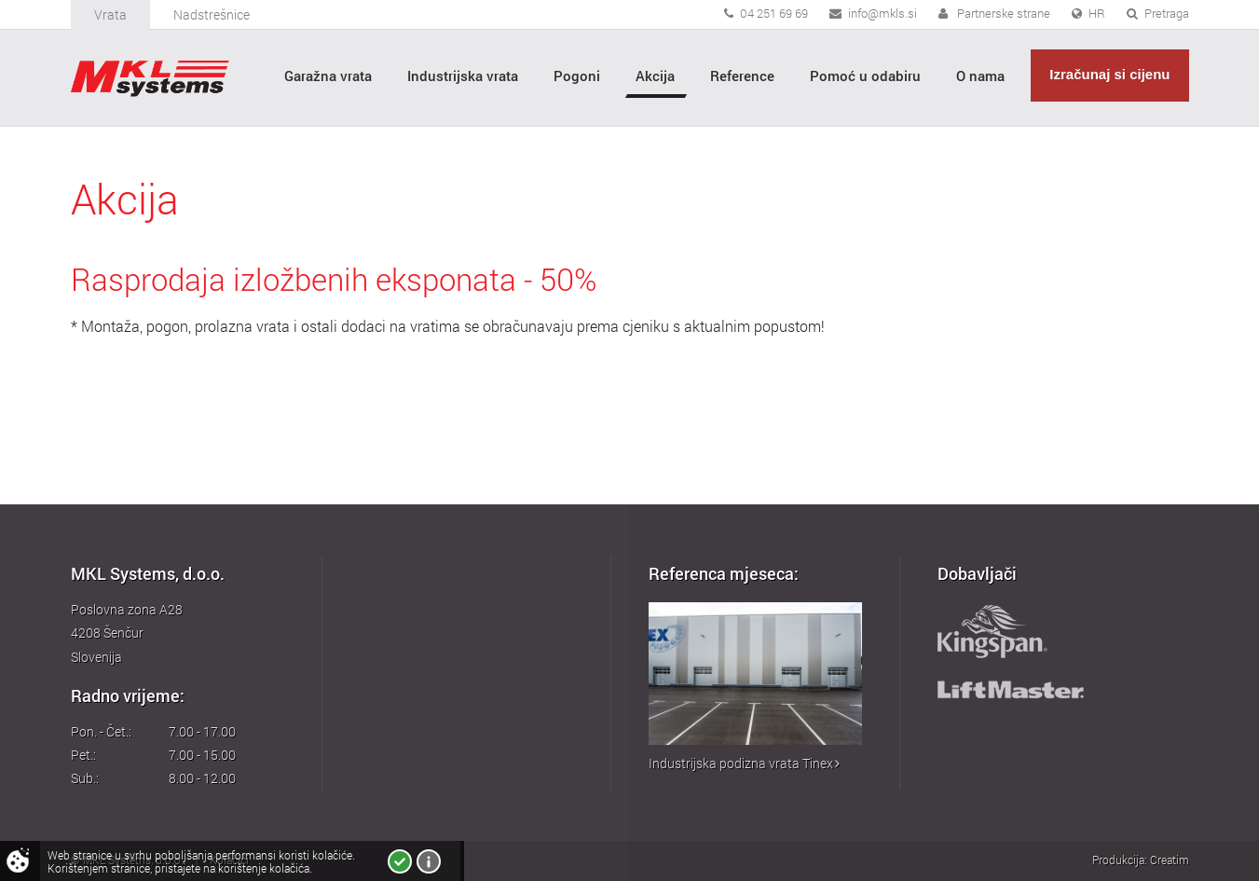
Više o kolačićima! (429, 861)
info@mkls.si (882, 13)
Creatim (1169, 859)
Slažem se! (400, 861)
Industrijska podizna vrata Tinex (744, 763)
